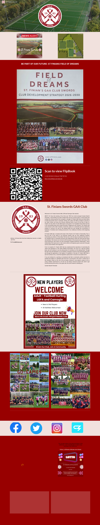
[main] (50, 64)
